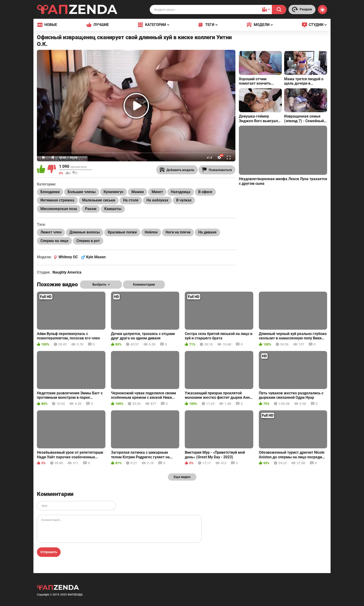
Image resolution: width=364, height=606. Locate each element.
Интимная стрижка (57, 200)
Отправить (48, 552)
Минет (157, 192)
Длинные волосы (84, 232)
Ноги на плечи (178, 232)
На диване (207, 232)
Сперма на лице (54, 241)
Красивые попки (122, 232)
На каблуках (157, 200)
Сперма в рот (88, 241)
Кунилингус (114, 192)
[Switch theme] (322, 9)
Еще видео (182, 477)
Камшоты (112, 209)
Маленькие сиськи (98, 200)
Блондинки (50, 192)
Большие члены (82, 192)
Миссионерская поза (58, 209)
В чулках (184, 200)
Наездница (180, 192)
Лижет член (51, 232)
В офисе (205, 192)
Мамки (137, 192)
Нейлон (151, 232)
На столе (131, 200)
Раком (90, 209)
